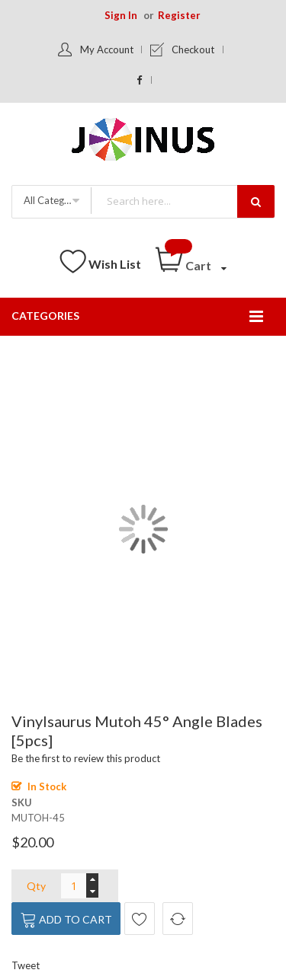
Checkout (193, 49)
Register (179, 15)
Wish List (114, 264)
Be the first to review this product (85, 758)
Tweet (25, 965)
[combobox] (182, 200)
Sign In (120, 15)
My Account (106, 49)
